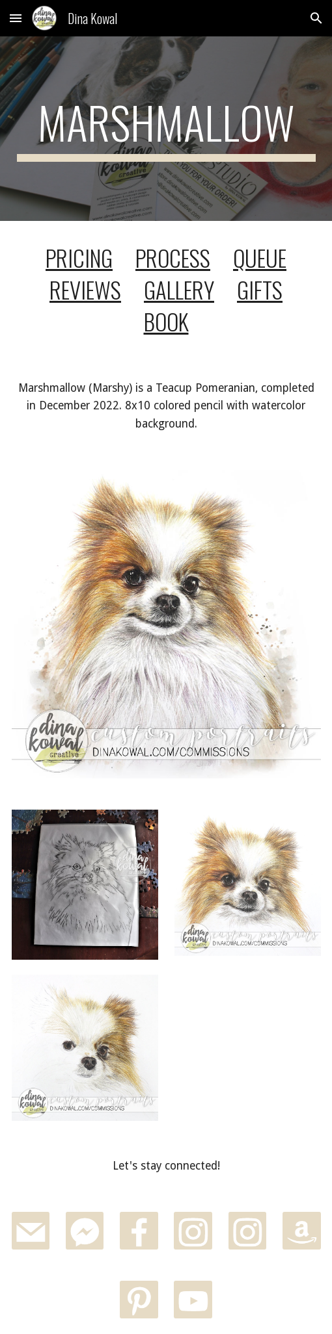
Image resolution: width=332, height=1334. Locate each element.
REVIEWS (85, 289)
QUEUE (259, 257)
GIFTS (260, 289)
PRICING (79, 257)
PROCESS (172, 257)
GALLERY (179, 289)
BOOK (166, 321)
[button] (15, 18)
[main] (166, 128)
